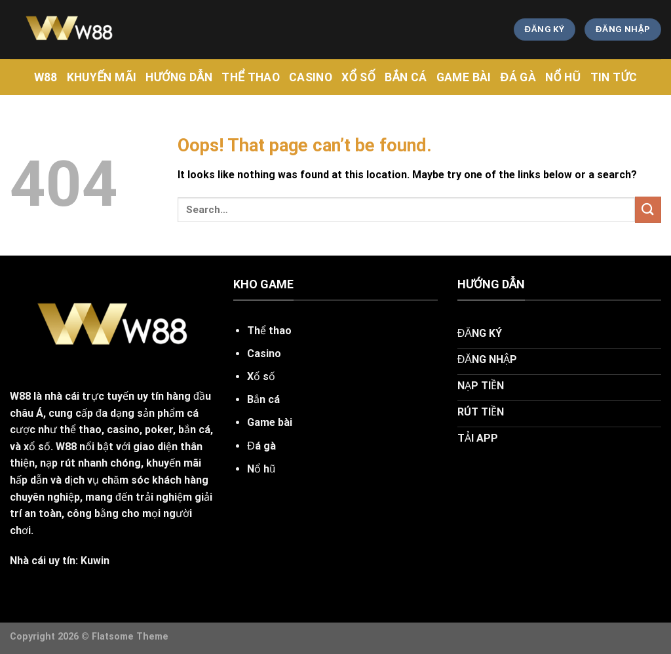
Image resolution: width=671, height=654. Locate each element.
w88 (46, 77)
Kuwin (95, 560)
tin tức (614, 77)
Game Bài (463, 77)
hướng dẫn (178, 77)
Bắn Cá (406, 77)
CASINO (310, 77)
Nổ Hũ (563, 77)
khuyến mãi (102, 77)
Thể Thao (250, 77)
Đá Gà (518, 77)
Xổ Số (358, 77)
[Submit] (648, 209)
